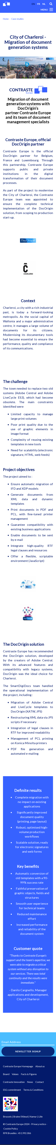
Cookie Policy (10, 1128)
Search (50, 3)
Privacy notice (38, 1124)
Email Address (11, 1042)
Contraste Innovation (14, 1081)
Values (15, 1074)
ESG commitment (12, 1089)
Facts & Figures (29, 1074)
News (30, 1081)
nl (44, 3)
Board (6, 1074)
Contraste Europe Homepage (18, 1066)
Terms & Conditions (33, 1089)
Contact (39, 1081)
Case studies (17, 19)
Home (6, 19)
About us (40, 1066)
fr (38, 3)
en (33, 3)
